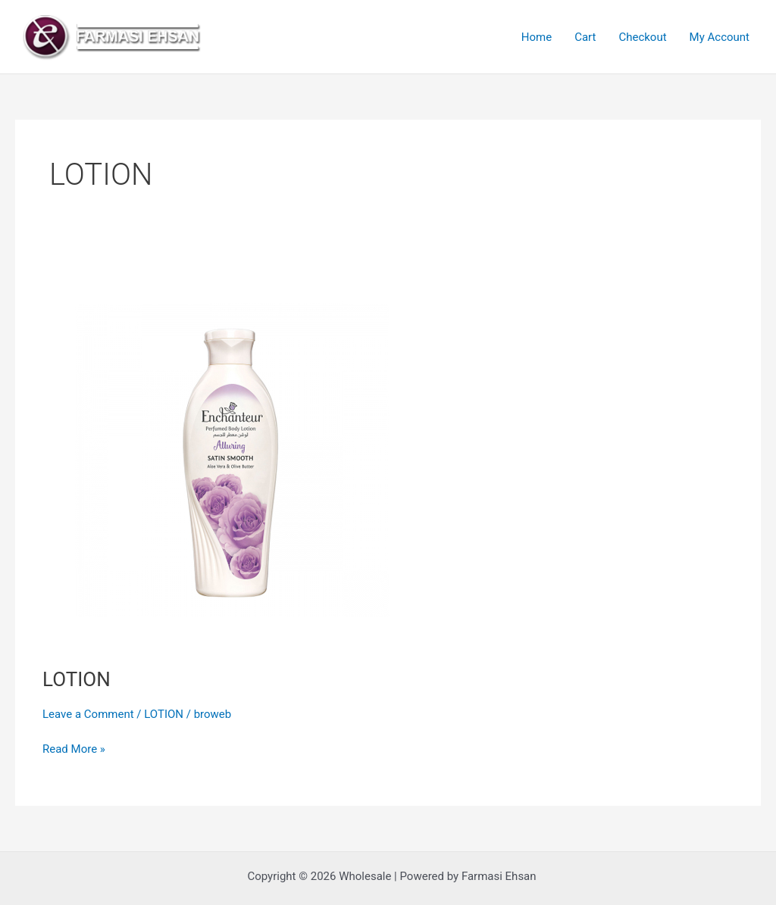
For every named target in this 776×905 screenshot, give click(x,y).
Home (536, 37)
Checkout (642, 37)
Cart (585, 37)
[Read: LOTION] (231, 460)
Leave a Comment (88, 714)
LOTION (76, 679)
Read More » (73, 748)
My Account (719, 37)
